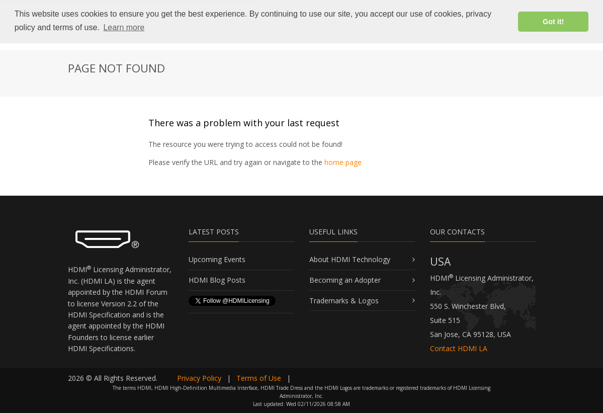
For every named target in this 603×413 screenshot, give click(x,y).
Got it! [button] (553, 22)
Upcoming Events (217, 259)
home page (343, 162)
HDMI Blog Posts (217, 280)
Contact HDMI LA (458, 348)
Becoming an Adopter (345, 280)
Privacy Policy (199, 378)
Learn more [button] (123, 27)
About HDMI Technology (349, 259)
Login (305, 378)
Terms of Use (258, 378)
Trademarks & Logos (344, 300)
